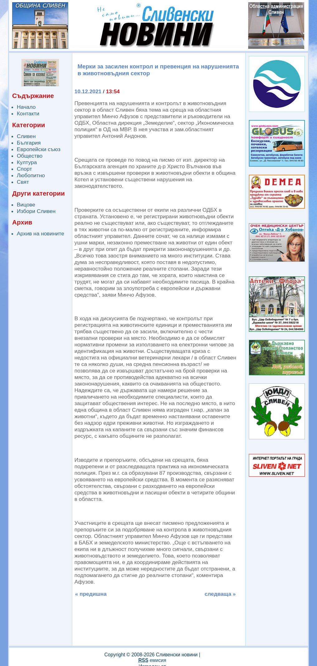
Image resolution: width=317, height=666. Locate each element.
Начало (26, 107)
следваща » (220, 594)
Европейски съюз (38, 149)
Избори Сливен (36, 211)
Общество (29, 156)
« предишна (90, 594)
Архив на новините (40, 233)
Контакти (28, 113)
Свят (23, 182)
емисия (152, 660)
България (29, 143)
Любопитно (31, 175)
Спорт (24, 169)
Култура (27, 162)
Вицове (26, 204)
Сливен (26, 136)
